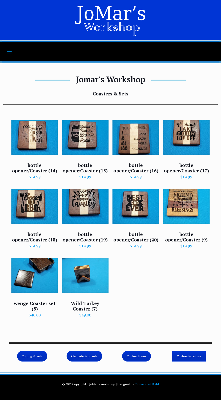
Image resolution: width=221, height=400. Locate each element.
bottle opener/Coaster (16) (135, 168)
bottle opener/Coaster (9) (186, 237)
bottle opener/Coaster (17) (186, 168)
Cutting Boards (32, 356)
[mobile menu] (9, 51)
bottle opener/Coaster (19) (85, 237)
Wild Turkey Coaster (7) (85, 306)
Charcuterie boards (84, 356)
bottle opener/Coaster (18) (34, 237)
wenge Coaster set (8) (34, 306)
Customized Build (147, 384)
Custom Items (136, 356)
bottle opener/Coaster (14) (34, 168)
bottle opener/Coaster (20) (135, 237)
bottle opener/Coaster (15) (85, 168)
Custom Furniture (189, 356)
